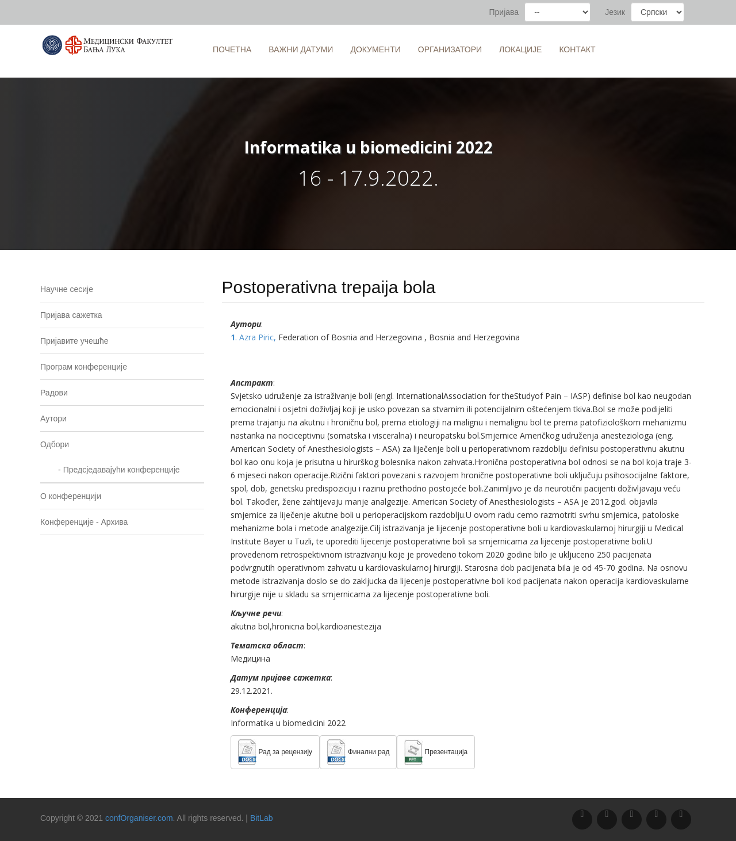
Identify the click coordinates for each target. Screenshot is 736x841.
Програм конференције (83, 366)
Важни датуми (301, 49)
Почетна (232, 49)
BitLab (261, 818)
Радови (54, 392)
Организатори (450, 49)
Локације (520, 49)
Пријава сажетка (71, 315)
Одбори (54, 444)
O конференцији (70, 496)
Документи (375, 49)
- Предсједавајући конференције (110, 469)
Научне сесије (66, 289)
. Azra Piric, (254, 337)
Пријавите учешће (74, 340)
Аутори (53, 418)
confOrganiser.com (139, 818)
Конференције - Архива (84, 522)
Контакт (577, 49)
